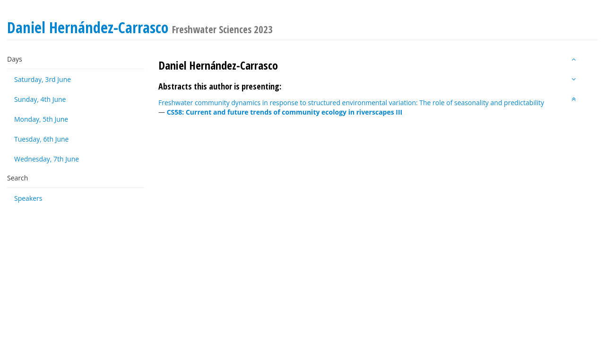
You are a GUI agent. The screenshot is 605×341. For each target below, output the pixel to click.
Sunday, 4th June (40, 99)
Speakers (28, 198)
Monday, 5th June (41, 119)
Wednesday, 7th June (46, 158)
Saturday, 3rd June (42, 79)
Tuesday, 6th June (41, 139)
